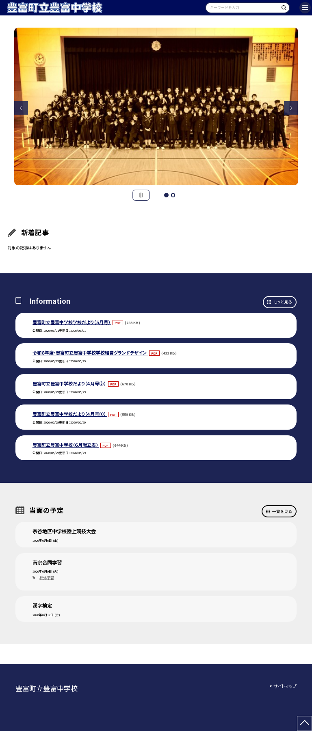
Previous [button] (21, 108)
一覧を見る (282, 511)
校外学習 (46, 577)
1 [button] (166, 195)
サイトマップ (285, 686)
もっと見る (282, 302)
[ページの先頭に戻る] (304, 723)
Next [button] (291, 108)
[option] (156, 107)
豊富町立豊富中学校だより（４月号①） (69, 414)
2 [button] (173, 195)
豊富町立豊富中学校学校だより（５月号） (71, 322)
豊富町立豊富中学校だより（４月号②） (69, 383)
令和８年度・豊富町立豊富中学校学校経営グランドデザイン (90, 352)
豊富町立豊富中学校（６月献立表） (65, 444)
